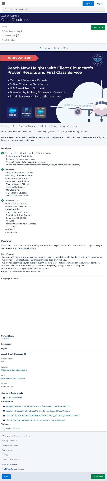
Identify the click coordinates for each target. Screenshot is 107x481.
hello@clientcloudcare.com (13, 378)
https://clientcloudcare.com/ (14, 370)
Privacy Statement (9, 440)
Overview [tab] (44, 48)
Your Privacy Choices (13, 469)
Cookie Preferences (10, 464)
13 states (5, 339)
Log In (100, 3)
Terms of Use (7, 450)
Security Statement (10, 445)
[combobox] (53, 9)
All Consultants (10, 16)
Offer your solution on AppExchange (17, 436)
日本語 (5, 454)
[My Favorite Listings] (3, 4)
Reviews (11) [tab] (61, 48)
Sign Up (88, 3)
